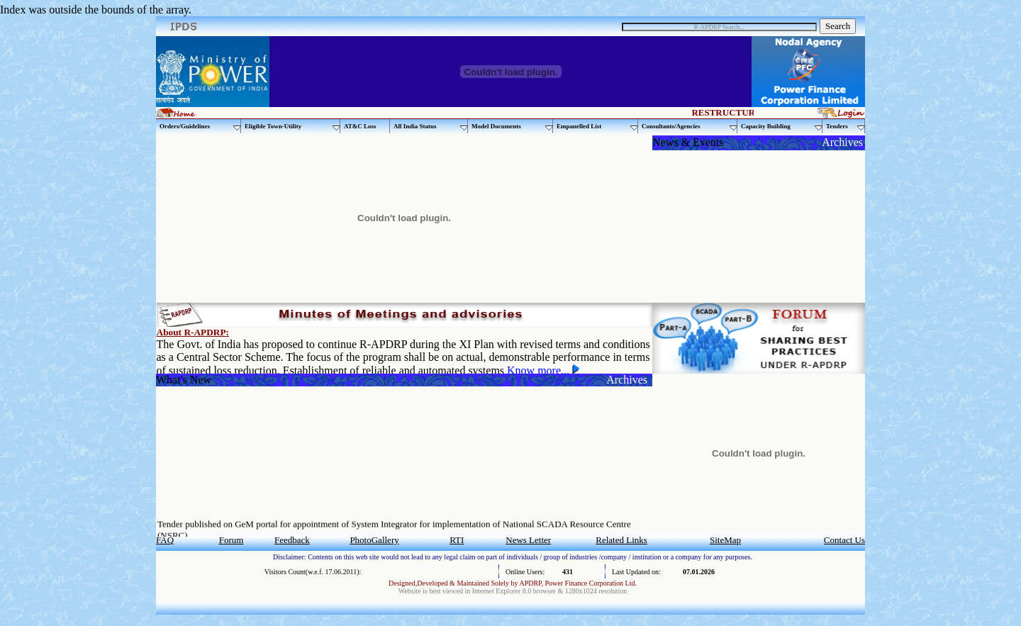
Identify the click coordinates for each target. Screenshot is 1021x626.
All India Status (431, 126)
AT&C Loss (360, 126)
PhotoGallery (374, 540)
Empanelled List (597, 126)
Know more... (539, 370)
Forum (231, 540)
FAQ (165, 540)
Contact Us (844, 540)
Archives (842, 142)
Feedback (292, 540)
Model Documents (512, 126)
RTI (457, 540)
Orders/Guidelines (200, 126)
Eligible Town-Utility (292, 126)
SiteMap (725, 540)
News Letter (528, 540)
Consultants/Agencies (689, 126)
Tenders (845, 126)
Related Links (621, 540)
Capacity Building (781, 126)
